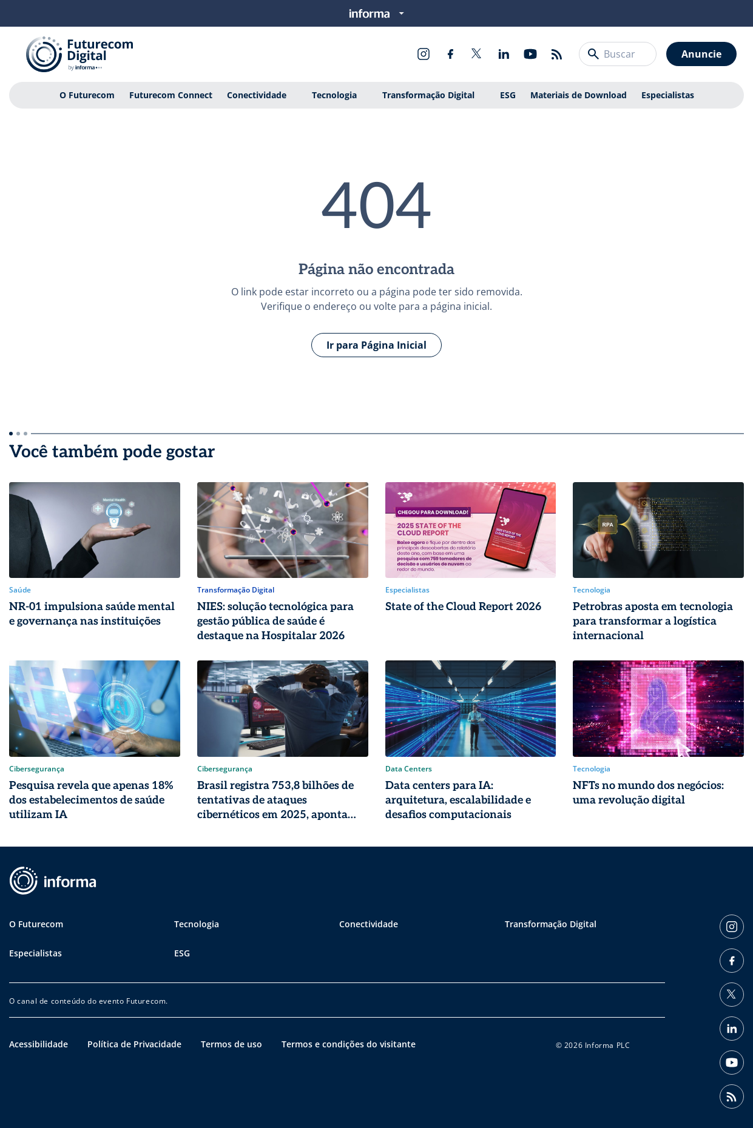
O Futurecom (87, 95)
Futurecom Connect (170, 95)
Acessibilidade (38, 1044)
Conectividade (256, 95)
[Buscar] (593, 54)
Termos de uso (231, 1044)
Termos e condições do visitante (349, 1044)
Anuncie (701, 54)
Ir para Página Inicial (376, 345)
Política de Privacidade (134, 1044)
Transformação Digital (428, 95)
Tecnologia (334, 95)
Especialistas (667, 95)
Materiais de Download (578, 95)
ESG (508, 95)
